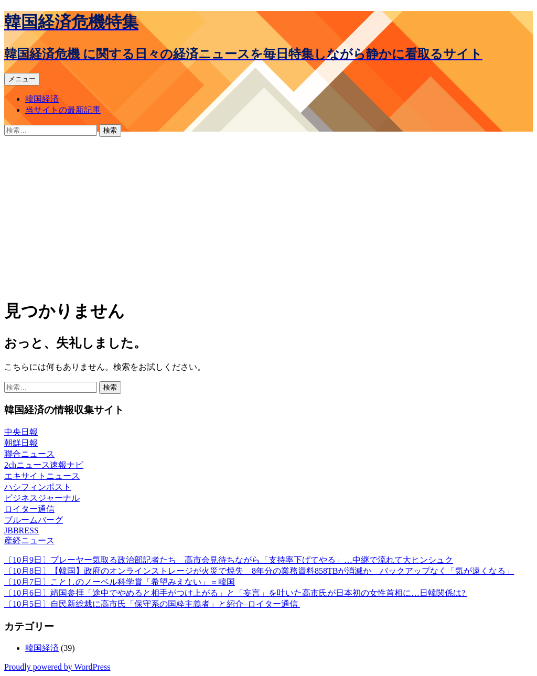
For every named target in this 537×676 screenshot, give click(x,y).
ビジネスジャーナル (42, 497)
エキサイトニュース (42, 475)
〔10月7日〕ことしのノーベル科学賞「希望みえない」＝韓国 (119, 581)
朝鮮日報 (21, 442)
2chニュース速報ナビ (43, 464)
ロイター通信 (29, 509)
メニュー (22, 79)
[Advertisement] (268, 215)
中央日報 (21, 431)
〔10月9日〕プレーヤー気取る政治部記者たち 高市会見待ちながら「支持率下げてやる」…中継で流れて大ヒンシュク (228, 559)
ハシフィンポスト (37, 486)
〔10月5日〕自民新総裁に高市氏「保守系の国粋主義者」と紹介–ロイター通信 (152, 603)
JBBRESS (21, 530)
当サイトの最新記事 (63, 109)
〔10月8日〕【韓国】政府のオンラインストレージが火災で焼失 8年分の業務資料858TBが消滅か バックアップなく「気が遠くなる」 (259, 570)
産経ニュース (29, 540)
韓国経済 (42, 98)
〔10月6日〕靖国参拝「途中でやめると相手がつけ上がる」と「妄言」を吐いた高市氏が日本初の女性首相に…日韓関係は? (235, 592)
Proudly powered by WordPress (57, 666)
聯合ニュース (29, 453)
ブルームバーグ (33, 520)
